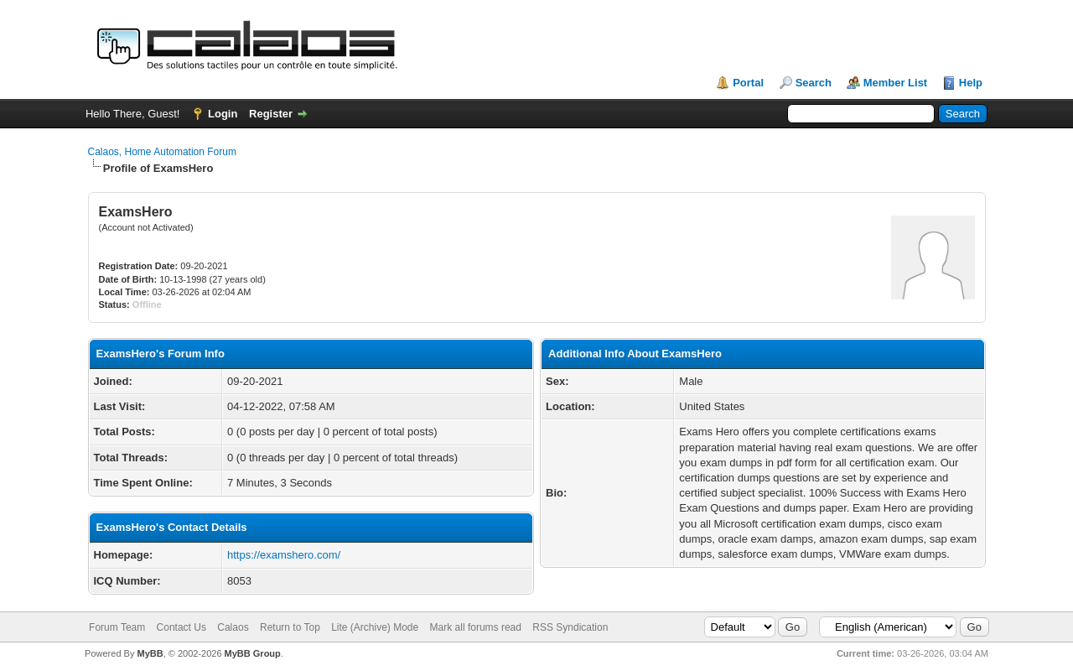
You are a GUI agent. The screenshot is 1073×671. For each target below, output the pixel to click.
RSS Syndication (570, 627)
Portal (748, 82)
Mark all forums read (475, 627)
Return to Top (290, 627)
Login (222, 113)
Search (814, 82)
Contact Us (181, 627)
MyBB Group (253, 653)
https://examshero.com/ (283, 555)
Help (970, 82)
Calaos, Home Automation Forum (162, 152)
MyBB (150, 653)
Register (271, 113)
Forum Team (117, 627)
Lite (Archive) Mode (374, 627)
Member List (895, 82)
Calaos (232, 627)
